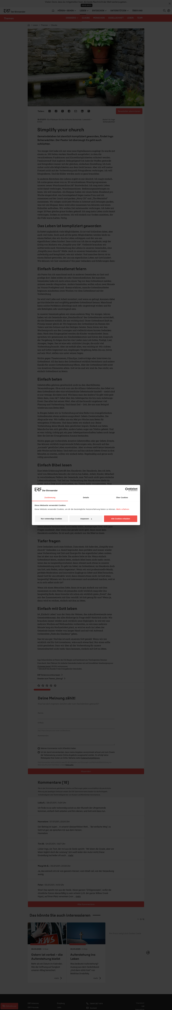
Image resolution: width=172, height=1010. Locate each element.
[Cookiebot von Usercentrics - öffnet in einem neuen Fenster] (126, 489)
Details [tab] (86, 497)
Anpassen (86, 519)
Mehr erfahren (122, 509)
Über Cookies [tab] (122, 497)
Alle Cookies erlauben (120, 519)
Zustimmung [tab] (50, 497)
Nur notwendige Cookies (51, 519)
